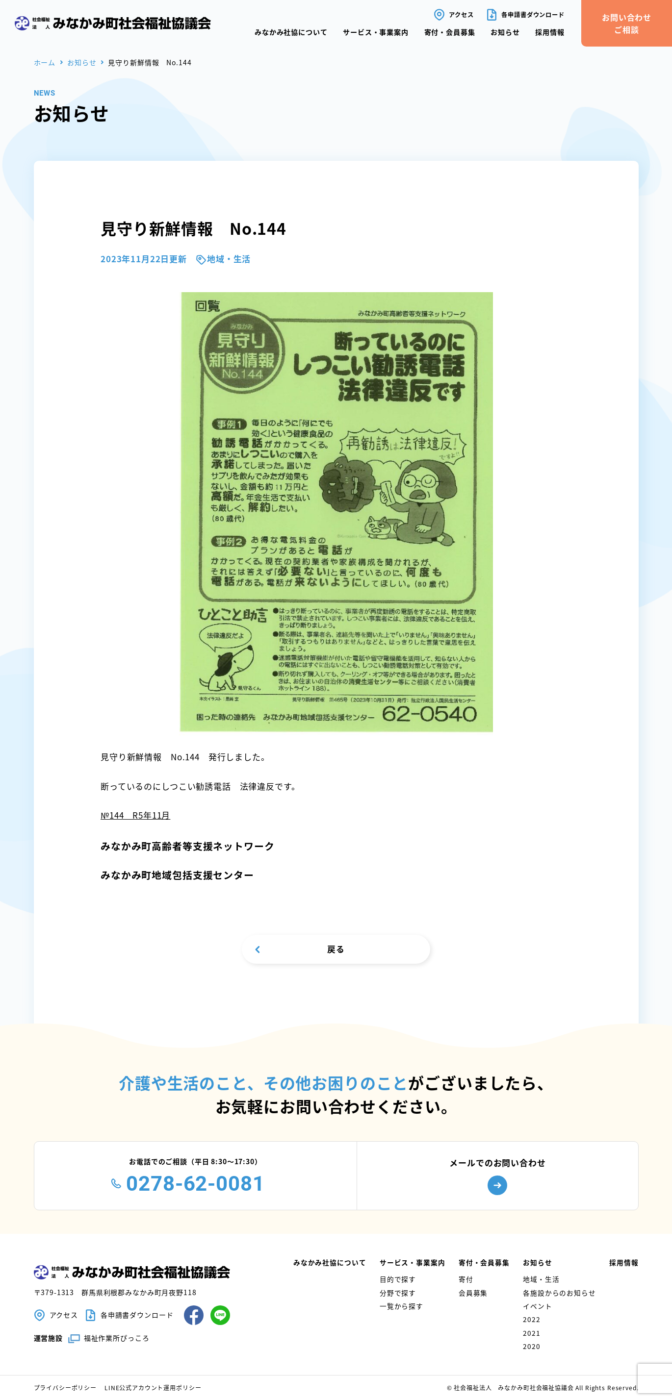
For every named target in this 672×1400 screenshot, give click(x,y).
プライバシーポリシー (65, 1387)
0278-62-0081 (195, 1184)
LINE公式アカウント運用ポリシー (152, 1387)
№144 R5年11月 (135, 815)
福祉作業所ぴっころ (117, 1338)
